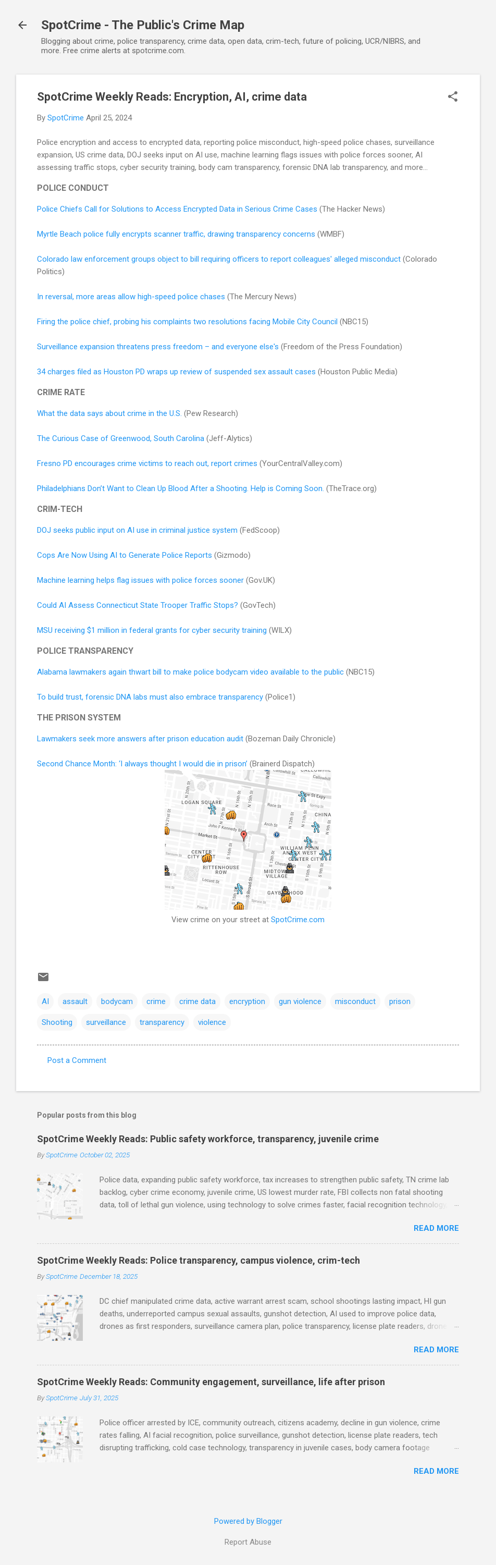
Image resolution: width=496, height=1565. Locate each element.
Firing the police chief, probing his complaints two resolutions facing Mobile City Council (187, 321)
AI (45, 1001)
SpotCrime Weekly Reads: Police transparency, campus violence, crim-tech (198, 1260)
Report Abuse (248, 1542)
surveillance (106, 1022)
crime (156, 1001)
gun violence (300, 1001)
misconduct (355, 1001)
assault (75, 1001)
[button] (453, 97)
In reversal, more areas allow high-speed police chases (131, 296)
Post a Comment (76, 1060)
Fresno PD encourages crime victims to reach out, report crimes (147, 463)
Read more (436, 1228)
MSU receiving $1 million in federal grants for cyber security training (152, 630)
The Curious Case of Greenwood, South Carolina (120, 438)
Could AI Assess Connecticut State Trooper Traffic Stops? (137, 605)
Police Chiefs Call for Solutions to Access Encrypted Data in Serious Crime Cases (177, 209)
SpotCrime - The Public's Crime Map (142, 25)
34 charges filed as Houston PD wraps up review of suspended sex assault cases (176, 371)
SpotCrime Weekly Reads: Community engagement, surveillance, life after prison (211, 1381)
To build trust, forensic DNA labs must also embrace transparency (150, 697)
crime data (197, 1001)
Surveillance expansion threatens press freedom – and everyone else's (158, 346)
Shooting (57, 1022)
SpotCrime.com (298, 919)
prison (400, 1001)
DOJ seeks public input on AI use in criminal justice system (137, 530)
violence (212, 1022)
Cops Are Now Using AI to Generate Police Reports (124, 555)
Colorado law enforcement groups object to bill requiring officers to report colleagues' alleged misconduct (219, 259)
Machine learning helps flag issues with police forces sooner (140, 580)
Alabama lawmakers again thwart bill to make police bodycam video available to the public (190, 672)
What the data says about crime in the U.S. (109, 413)
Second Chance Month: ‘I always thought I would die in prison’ (142, 763)
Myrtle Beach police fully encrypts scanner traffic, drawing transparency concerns (176, 234)
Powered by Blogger (248, 1521)
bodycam (117, 1001)
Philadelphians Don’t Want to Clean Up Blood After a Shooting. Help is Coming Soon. (180, 488)
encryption (247, 1001)
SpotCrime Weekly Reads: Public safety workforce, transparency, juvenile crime (208, 1138)
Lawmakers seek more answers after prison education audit (140, 738)
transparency (162, 1022)
